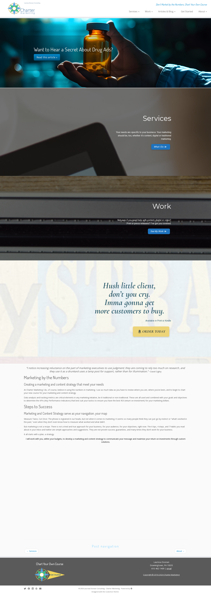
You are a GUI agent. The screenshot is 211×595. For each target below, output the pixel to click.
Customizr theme (112, 592)
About (202, 11)
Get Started (187, 11)
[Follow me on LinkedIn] (33, 588)
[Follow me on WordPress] (37, 588)
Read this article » (47, 57)
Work (149, 11)
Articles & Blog (166, 11)
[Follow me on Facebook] (30, 588)
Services (134, 11)
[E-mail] (41, 588)
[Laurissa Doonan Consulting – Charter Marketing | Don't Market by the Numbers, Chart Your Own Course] (24, 8)
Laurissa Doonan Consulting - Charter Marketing (102, 588)
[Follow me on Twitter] (26, 588)
